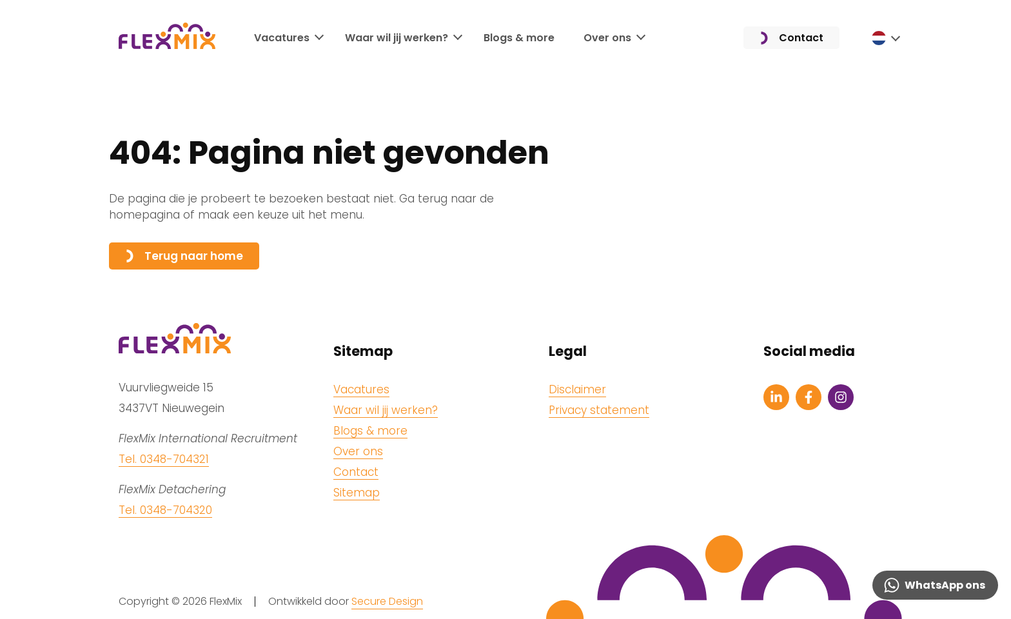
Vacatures (281, 38)
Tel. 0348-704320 (165, 510)
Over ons (607, 38)
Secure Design (387, 601)
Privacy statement (599, 410)
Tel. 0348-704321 (164, 459)
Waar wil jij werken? (396, 38)
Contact (791, 39)
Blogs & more (519, 38)
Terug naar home (184, 256)
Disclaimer (577, 389)
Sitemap (356, 492)
